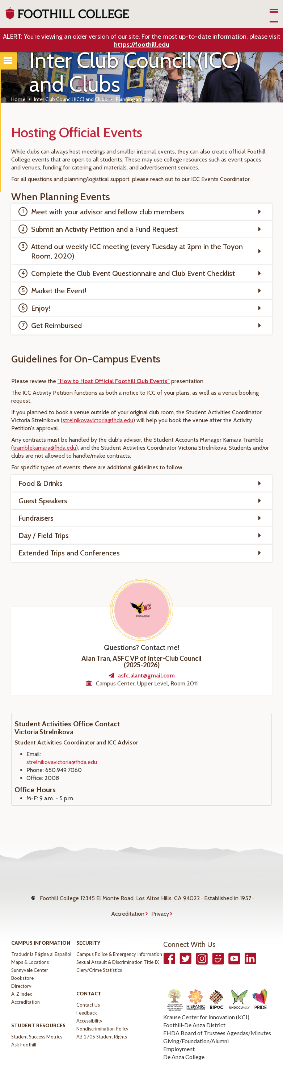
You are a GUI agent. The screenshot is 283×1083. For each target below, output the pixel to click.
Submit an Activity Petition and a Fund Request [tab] (104, 229)
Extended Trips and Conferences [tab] (69, 553)
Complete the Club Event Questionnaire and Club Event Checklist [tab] (133, 273)
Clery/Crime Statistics (99, 955)
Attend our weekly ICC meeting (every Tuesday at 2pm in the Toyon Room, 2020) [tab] (137, 251)
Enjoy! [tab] (40, 308)
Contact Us (88, 990)
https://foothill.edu (141, 45)
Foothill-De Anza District (194, 1010)
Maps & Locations (30, 947)
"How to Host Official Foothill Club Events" (114, 381)
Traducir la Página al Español (41, 940)
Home (18, 99)
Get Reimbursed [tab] (56, 325)
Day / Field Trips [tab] (43, 535)
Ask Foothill (23, 1030)
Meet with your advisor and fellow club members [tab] (107, 211)
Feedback (86, 998)
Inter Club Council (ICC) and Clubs (70, 99)
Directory (21, 971)
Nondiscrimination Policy (102, 1014)
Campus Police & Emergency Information (119, 940)
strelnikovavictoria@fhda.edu (61, 762)
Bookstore (22, 963)
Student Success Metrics (36, 1022)
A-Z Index (21, 979)
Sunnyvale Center (29, 955)
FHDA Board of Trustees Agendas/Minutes (217, 1018)
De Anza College (183, 1042)
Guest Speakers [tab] (42, 500)
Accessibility (89, 1006)
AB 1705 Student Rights (101, 1022)
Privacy (160, 902)
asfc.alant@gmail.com (146, 675)
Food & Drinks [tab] (40, 483)
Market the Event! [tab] (58, 290)
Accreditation (127, 902)
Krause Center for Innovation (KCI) (206, 1002)
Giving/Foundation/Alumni (196, 1026)
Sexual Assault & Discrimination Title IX (117, 947)
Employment (179, 1034)
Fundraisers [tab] (36, 518)
